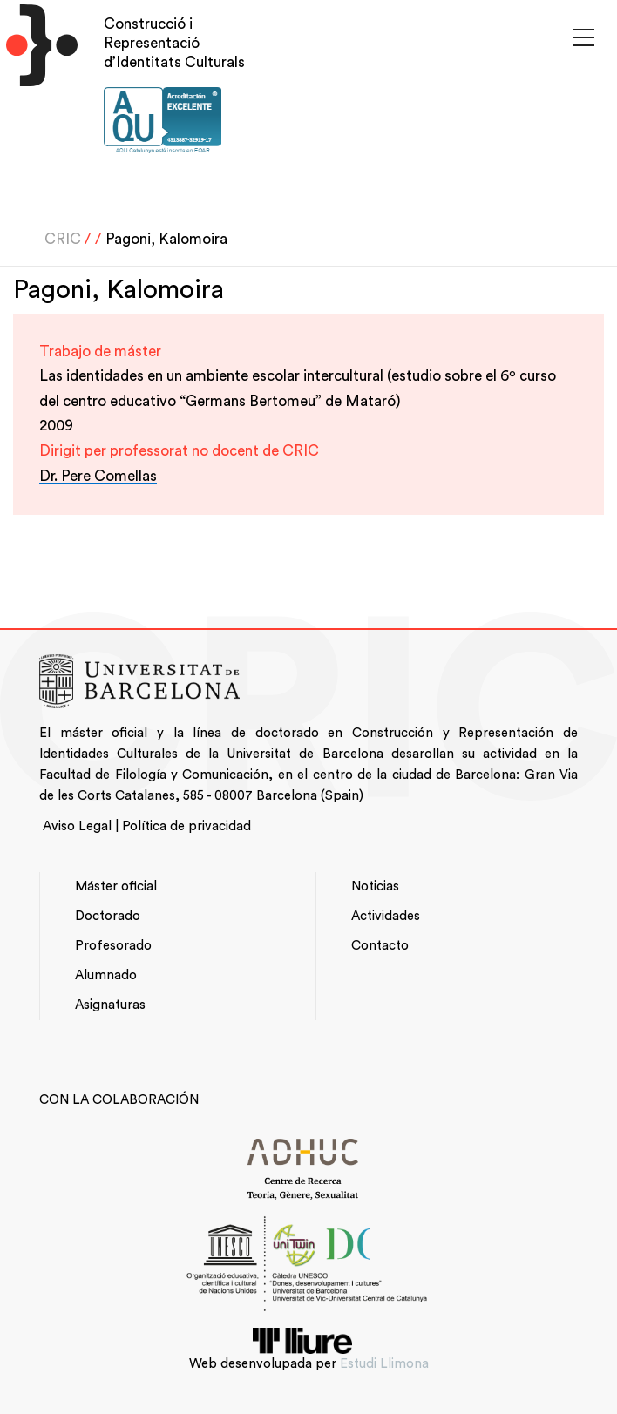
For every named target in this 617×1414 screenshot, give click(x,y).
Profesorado (113, 945)
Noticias (375, 886)
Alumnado (106, 975)
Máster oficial (116, 886)
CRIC (62, 239)
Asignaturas (110, 1004)
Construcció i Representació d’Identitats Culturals (174, 43)
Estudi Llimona (384, 1363)
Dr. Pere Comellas (98, 476)
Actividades (385, 916)
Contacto (380, 945)
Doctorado (107, 916)
